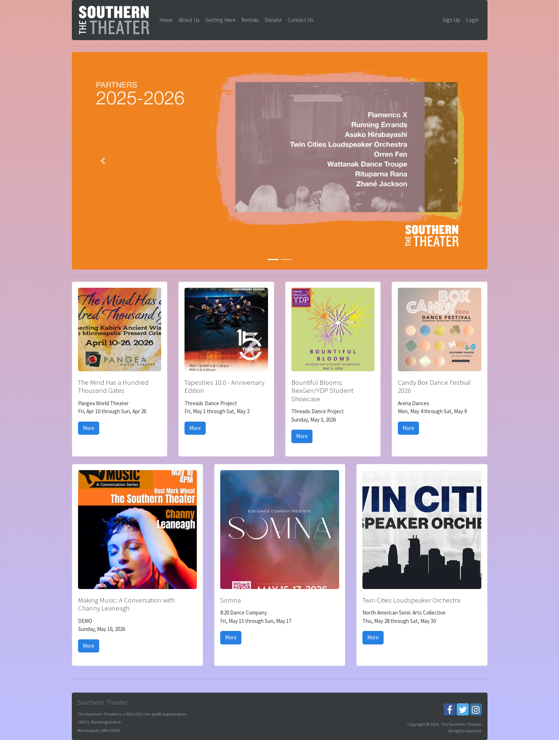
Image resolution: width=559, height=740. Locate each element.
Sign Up (451, 19)
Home (166, 19)
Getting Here (221, 19)
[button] (103, 161)
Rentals (250, 19)
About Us (189, 19)
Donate (273, 19)
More (88, 428)
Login (472, 19)
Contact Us (301, 19)
